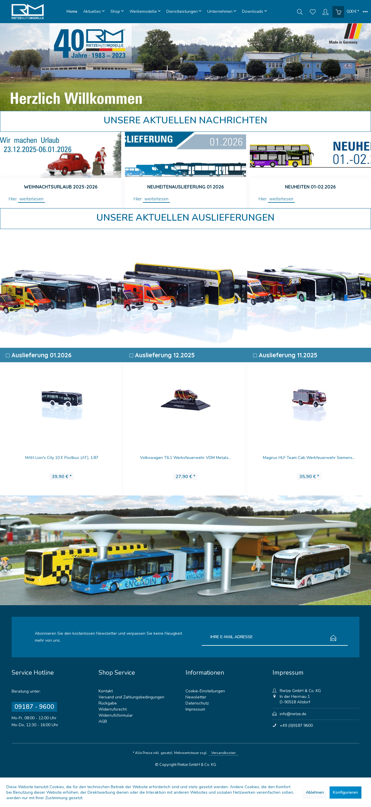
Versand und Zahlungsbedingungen (131, 697)
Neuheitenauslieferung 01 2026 (185, 187)
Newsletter (196, 697)
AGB (103, 721)
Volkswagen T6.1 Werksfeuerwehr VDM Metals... (185, 457)
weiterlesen (31, 199)
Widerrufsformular (116, 715)
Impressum (195, 709)
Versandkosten (223, 753)
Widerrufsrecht (113, 709)
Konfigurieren (345, 792)
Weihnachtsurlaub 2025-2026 (60, 187)
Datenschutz (197, 703)
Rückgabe (108, 703)
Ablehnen (315, 792)
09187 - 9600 (34, 707)
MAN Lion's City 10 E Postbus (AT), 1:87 (62, 457)
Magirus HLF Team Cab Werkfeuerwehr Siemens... (309, 457)
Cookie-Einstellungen (205, 691)
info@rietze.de (293, 714)
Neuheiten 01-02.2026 (310, 187)
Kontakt (106, 691)
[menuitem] (72, 11)
